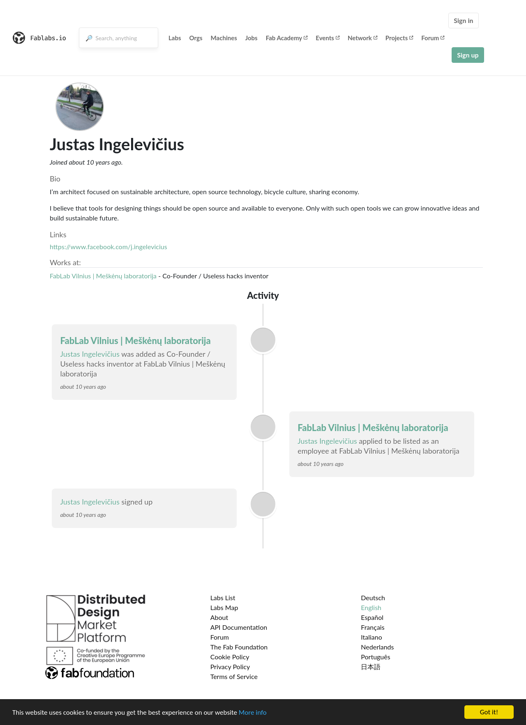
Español (372, 617)
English (371, 607)
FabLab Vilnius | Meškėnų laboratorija (103, 276)
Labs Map (224, 607)
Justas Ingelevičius (90, 353)
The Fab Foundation (239, 647)
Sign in (463, 20)
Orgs (196, 37)
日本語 (371, 666)
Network (362, 37)
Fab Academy (287, 37)
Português (375, 657)
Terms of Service (234, 676)
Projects (399, 37)
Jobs (251, 37)
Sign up (467, 55)
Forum (432, 37)
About (219, 617)
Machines (224, 37)
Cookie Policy (229, 657)
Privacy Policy (230, 666)
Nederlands (377, 647)
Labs (174, 37)
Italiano (371, 637)
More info (253, 712)
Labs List (222, 597)
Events (327, 37)
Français (372, 627)
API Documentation (239, 627)
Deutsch (373, 597)
